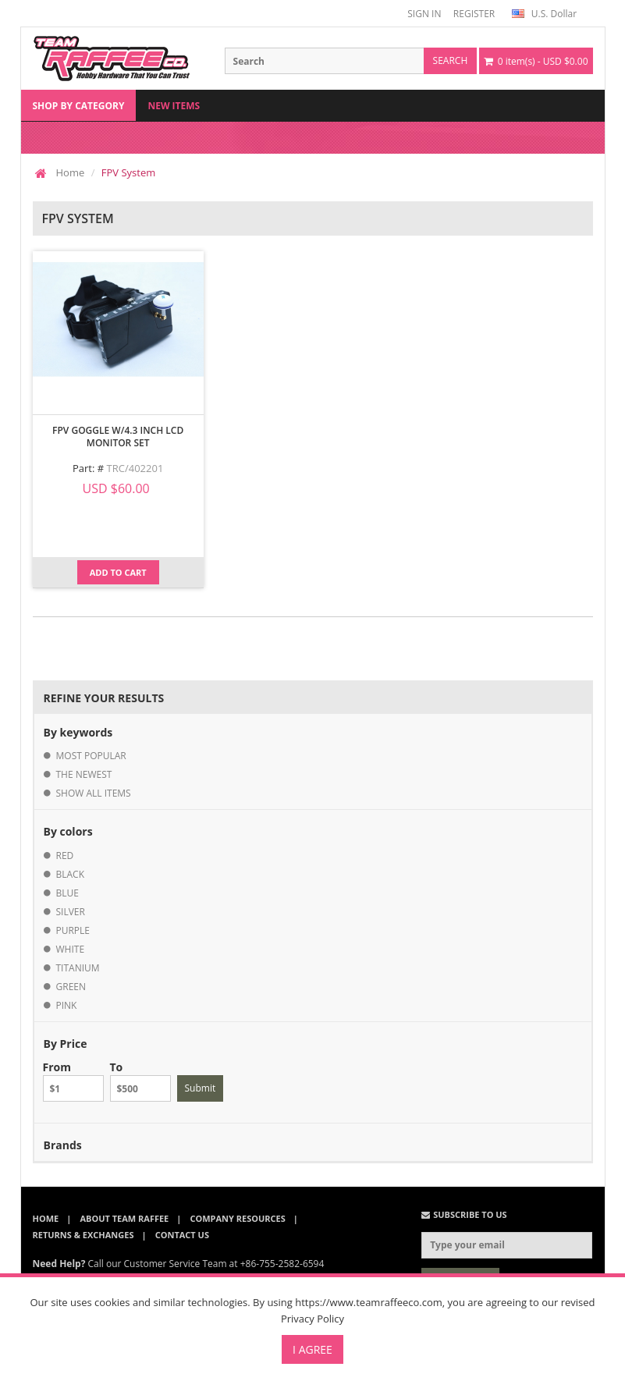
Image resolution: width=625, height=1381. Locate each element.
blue (67, 893)
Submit (200, 1088)
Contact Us (182, 1235)
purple (73, 930)
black (70, 874)
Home (70, 172)
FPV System (128, 172)
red (65, 855)
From (73, 1081)
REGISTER (474, 13)
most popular (91, 755)
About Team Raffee (124, 1218)
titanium (78, 968)
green (71, 986)
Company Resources (237, 1218)
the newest (84, 774)
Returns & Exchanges (83, 1235)
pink (66, 1005)
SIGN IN (424, 13)
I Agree (312, 1349)
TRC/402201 (135, 468)
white (70, 949)
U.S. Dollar (544, 13)
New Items (173, 105)
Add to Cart (118, 572)
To (140, 1081)
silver (70, 911)
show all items (93, 793)
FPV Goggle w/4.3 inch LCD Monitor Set (117, 436)
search (450, 60)
